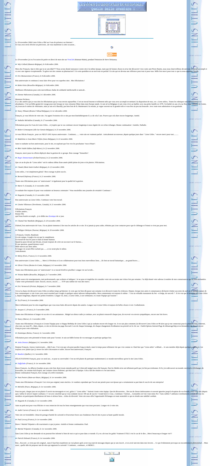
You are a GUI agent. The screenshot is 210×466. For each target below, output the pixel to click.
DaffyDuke (22, 363)
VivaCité (70, 59)
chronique (52, 216)
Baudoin (21, 354)
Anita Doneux (23, 342)
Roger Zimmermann (25, 158)
